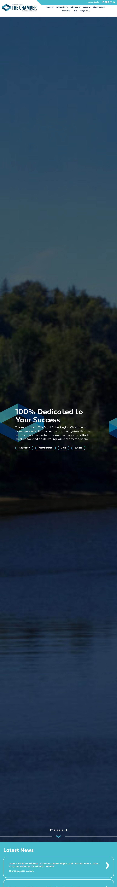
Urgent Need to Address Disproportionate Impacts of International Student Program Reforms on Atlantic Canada (54, 865)
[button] (53, 8)
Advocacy (74, 7)
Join (75, 11)
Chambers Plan (98, 7)
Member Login (93, 2)
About (49, 7)
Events (85, 7)
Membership (61, 7)
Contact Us (66, 11)
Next (65, 830)
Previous (51, 830)
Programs (84, 11)
